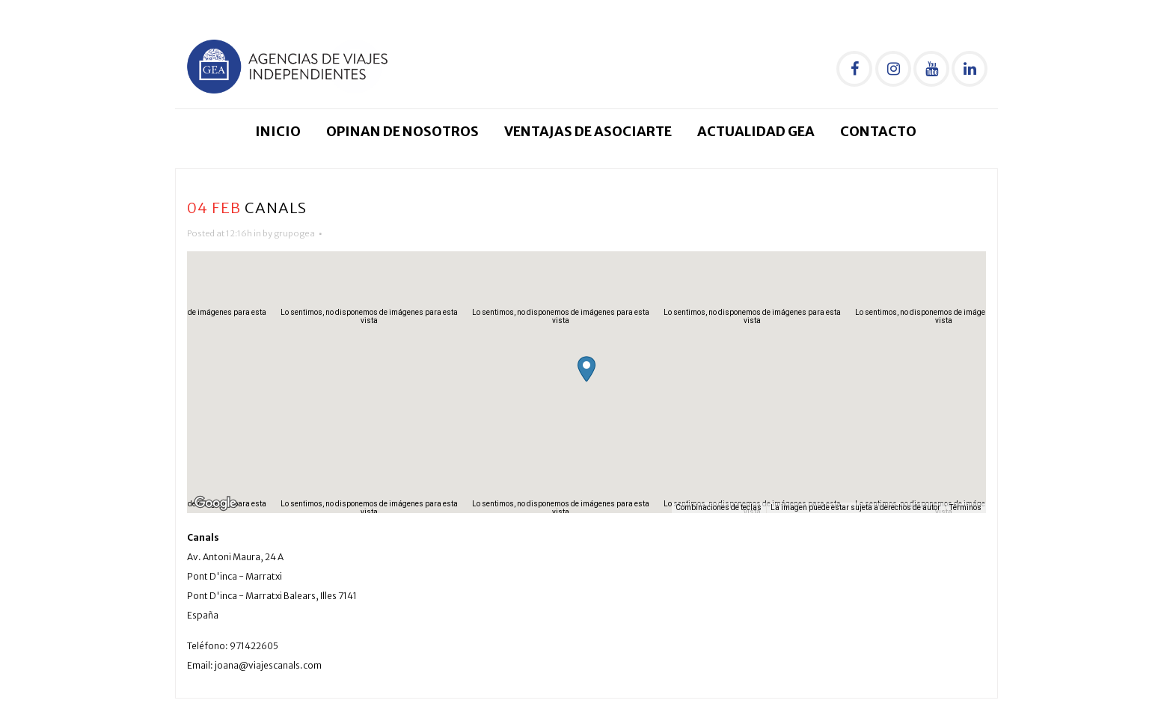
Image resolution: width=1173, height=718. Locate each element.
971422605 (254, 645)
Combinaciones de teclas (719, 507)
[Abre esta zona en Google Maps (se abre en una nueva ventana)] (215, 503)
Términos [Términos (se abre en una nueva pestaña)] (965, 507)
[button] (586, 369)
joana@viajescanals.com (268, 665)
